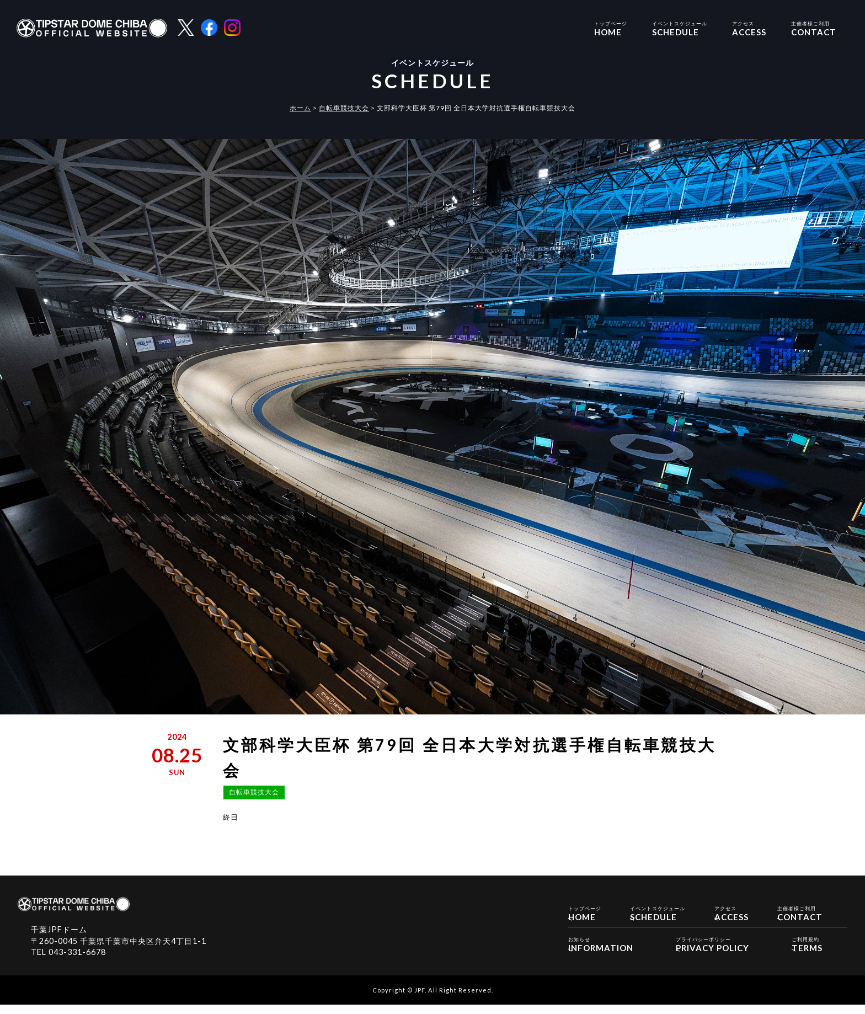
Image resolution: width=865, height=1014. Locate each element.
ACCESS (749, 28)
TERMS (807, 952)
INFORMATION (600, 952)
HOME (610, 28)
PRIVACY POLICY (712, 952)
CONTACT (813, 28)
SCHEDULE (679, 28)
